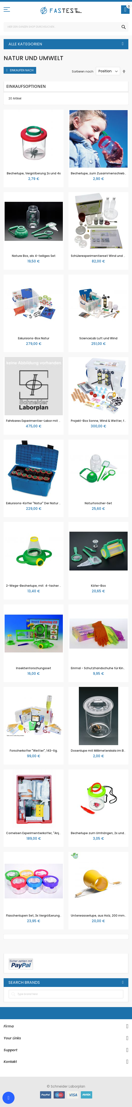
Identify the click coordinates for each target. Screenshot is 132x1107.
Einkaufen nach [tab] (21, 70)
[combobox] (66, 27)
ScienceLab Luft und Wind (98, 338)
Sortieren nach (82, 71)
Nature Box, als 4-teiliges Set (34, 256)
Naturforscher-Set (98, 503)
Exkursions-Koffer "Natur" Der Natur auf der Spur (41, 503)
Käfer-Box (98, 586)
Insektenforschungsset (33, 668)
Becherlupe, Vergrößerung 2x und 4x (34, 173)
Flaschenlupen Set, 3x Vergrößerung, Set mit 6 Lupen (45, 915)
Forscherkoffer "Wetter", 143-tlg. (34, 751)
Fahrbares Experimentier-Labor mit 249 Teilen (40, 421)
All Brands (123, 982)
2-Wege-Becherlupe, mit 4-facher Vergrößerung (43, 586)
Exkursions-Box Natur (33, 338)
